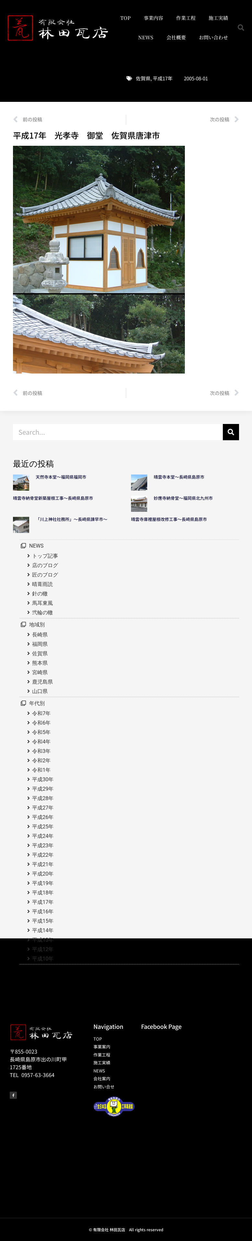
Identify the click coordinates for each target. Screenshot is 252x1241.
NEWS (145, 37)
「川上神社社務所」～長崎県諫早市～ (71, 519)
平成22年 (43, 855)
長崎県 (40, 635)
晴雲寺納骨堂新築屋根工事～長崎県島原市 (53, 498)
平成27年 (43, 808)
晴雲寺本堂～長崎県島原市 (179, 477)
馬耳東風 (42, 603)
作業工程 (186, 17)
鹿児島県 (42, 682)
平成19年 (43, 883)
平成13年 (43, 940)
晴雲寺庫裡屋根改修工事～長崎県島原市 (169, 519)
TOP (125, 17)
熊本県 (40, 663)
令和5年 (41, 732)
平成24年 (43, 836)
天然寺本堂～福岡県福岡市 (61, 477)
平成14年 (43, 930)
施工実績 (218, 17)
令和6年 (41, 723)
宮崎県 (40, 672)
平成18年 (43, 893)
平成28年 (43, 798)
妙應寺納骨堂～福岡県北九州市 (185, 498)
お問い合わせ (213, 37)
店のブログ (45, 565)
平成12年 (43, 949)
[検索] (231, 432)
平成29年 (43, 789)
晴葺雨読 (42, 584)
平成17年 (163, 78)
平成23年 (43, 845)
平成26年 (43, 817)
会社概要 (176, 37)
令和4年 (41, 742)
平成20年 (43, 874)
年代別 (37, 703)
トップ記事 (45, 556)
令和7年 (41, 713)
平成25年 (43, 827)
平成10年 (43, 959)
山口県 (40, 691)
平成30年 (43, 779)
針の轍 (40, 594)
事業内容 (153, 17)
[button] (240, 27)
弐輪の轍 (42, 612)
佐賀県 (143, 78)
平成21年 (43, 864)
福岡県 (40, 644)
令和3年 (41, 751)
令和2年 (41, 760)
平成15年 (43, 921)
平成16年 (43, 911)
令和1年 (41, 770)
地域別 (37, 624)
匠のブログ (45, 575)
